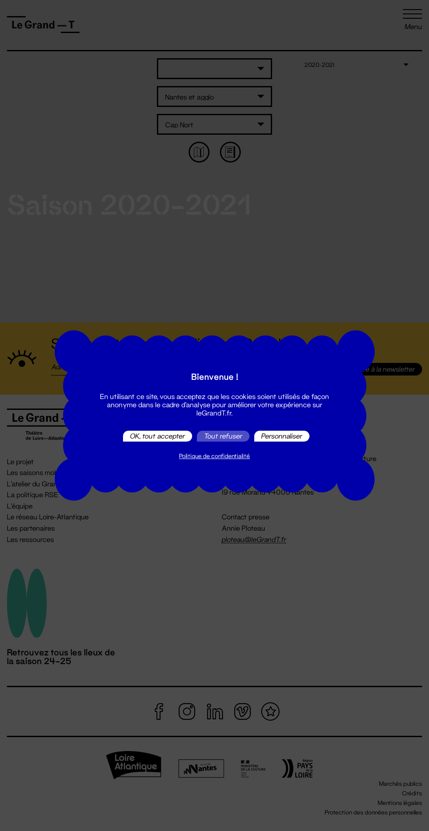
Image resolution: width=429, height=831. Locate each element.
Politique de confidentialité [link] (214, 455)
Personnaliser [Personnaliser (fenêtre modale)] (282, 436)
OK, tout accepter (157, 436)
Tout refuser (223, 436)
